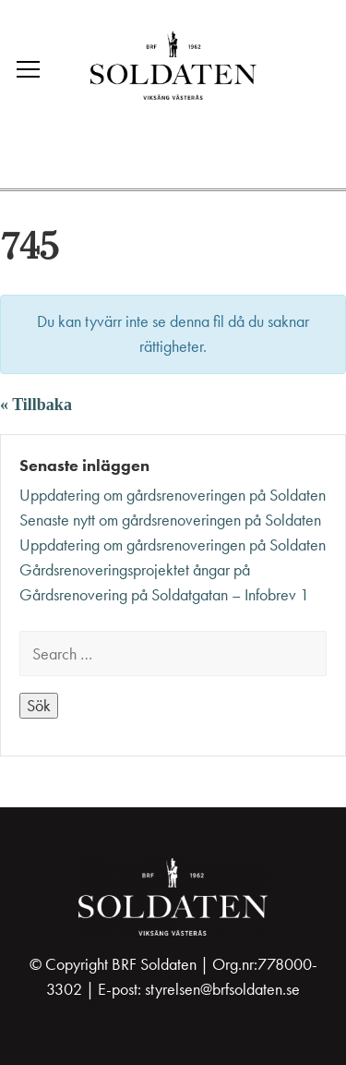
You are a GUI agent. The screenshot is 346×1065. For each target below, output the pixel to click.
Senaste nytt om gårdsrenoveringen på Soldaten (170, 520)
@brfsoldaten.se (250, 989)
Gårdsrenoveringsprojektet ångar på (134, 570)
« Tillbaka (36, 404)
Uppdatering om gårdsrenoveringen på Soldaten (172, 495)
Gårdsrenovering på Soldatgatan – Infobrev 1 (164, 595)
